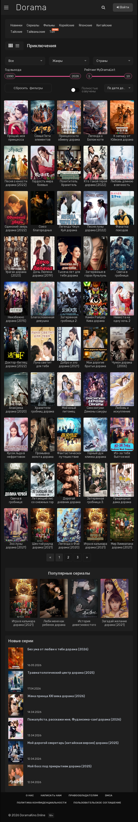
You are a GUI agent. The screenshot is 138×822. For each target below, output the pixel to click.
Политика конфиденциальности (41, 802)
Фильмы (49, 25)
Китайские (104, 25)
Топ (53, 31)
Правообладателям (83, 795)
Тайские (16, 32)
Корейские (66, 25)
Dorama (31, 7)
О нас (30, 795)
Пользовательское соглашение (97, 802)
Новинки (16, 25)
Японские (85, 25)
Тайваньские (36, 32)
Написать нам (51, 795)
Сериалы (33, 25)
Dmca (108, 795)
